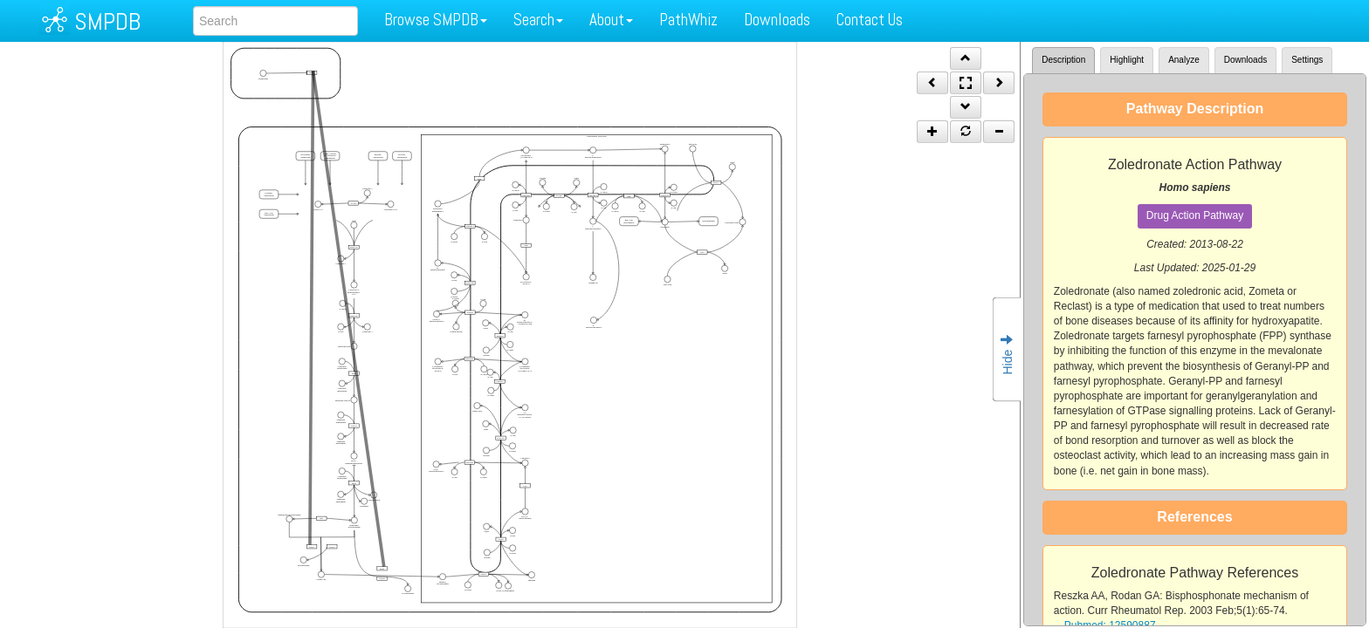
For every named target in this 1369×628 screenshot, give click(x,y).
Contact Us (869, 20)
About (611, 20)
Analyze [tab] (1184, 60)
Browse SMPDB (435, 20)
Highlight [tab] (1127, 60)
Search (538, 20)
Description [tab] (1063, 60)
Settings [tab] (1307, 60)
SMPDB (107, 21)
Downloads (777, 20)
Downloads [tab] (1245, 60)
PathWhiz (688, 20)
